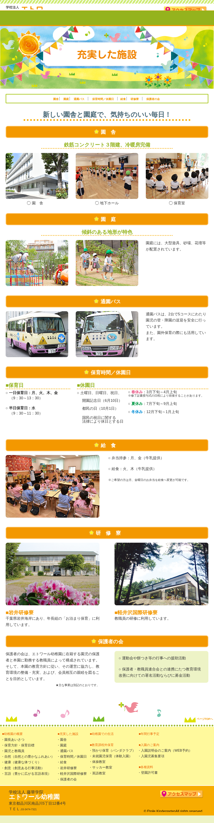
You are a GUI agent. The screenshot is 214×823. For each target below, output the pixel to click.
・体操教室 (97, 768)
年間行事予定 (169, 23)
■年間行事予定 (150, 740)
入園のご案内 (198, 23)
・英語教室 (97, 779)
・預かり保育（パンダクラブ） (112, 756)
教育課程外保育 (137, 23)
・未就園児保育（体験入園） (110, 762)
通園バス (71, 104)
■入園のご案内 (150, 751)
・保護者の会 (67, 785)
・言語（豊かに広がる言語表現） (26, 779)
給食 (137, 104)
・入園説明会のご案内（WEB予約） (165, 756)
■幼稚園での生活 (103, 740)
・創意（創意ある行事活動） (22, 774)
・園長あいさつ (12, 745)
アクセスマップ (185, 10)
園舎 (28, 104)
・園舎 (62, 745)
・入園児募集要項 (151, 762)
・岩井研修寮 (67, 774)
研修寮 (156, 104)
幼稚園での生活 (102, 23)
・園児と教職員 (12, 757)
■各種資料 (146, 773)
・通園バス (65, 757)
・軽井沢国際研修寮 (72, 779)
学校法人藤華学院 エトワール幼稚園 (43, 9)
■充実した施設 (69, 740)
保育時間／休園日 (105, 104)
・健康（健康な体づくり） (21, 768)
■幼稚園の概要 (13, 740)
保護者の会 (182, 104)
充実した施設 (69, 23)
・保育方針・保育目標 (17, 751)
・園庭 (62, 751)
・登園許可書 (148, 778)
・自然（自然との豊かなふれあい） (27, 762)
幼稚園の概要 (38, 23)
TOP (11, 23)
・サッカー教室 (100, 773)
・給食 (62, 768)
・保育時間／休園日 (72, 762)
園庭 (49, 104)
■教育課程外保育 (103, 751)
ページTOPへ (192, 716)
